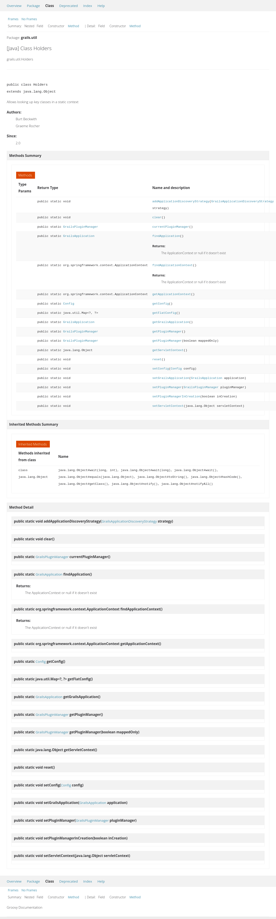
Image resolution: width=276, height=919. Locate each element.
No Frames (29, 19)
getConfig (160, 304)
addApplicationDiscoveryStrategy (180, 201)
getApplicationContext (171, 294)
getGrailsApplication (170, 322)
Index (87, 5)
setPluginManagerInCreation (176, 396)
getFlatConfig (164, 313)
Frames (13, 19)
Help (101, 5)
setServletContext (168, 406)
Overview (14, 5)
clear (157, 217)
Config (68, 304)
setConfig (160, 369)
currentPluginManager (170, 227)
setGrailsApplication (170, 378)
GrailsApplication (78, 236)
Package (33, 5)
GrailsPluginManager (80, 227)
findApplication (166, 236)
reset (157, 359)
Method (73, 26)
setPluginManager (167, 387)
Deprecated (68, 5)
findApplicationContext (172, 265)
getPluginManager (167, 331)
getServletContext (168, 350)
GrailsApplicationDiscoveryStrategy (242, 201)
